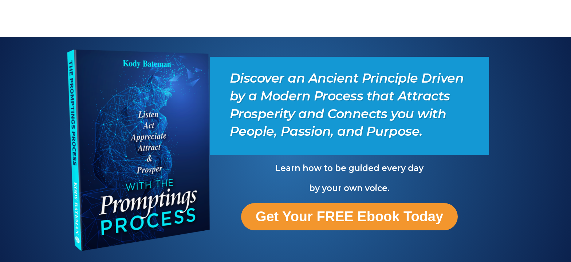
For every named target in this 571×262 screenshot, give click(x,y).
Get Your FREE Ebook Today (349, 216)
